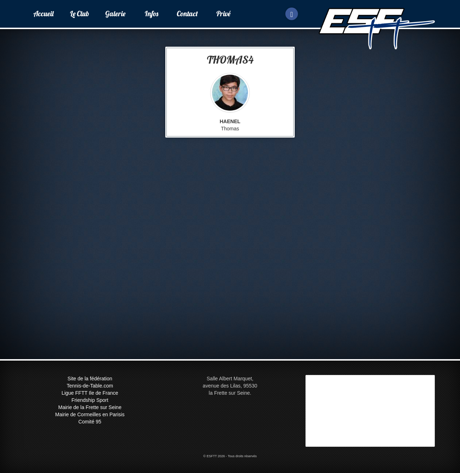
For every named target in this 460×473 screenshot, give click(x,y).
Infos (151, 13)
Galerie (115, 13)
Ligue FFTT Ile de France (89, 393)
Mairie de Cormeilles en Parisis (90, 414)
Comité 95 (89, 422)
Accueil (43, 13)
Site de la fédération (90, 378)
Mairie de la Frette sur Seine (89, 407)
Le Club (79, 13)
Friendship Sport (90, 400)
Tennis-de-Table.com (89, 386)
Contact (187, 13)
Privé (223, 13)
